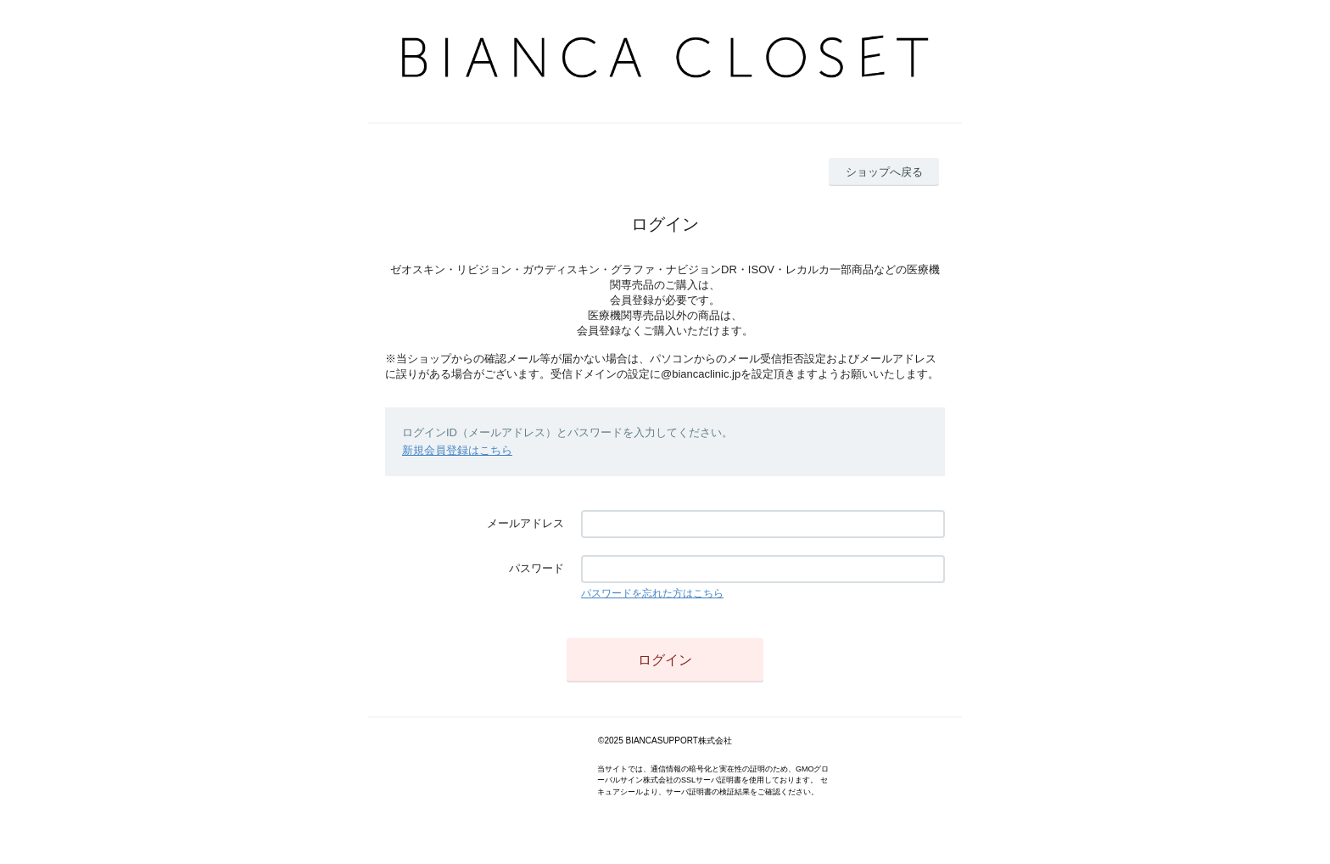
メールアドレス (525, 523)
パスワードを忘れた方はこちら (652, 593)
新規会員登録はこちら (457, 450)
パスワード (536, 568)
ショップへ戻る (884, 172)
